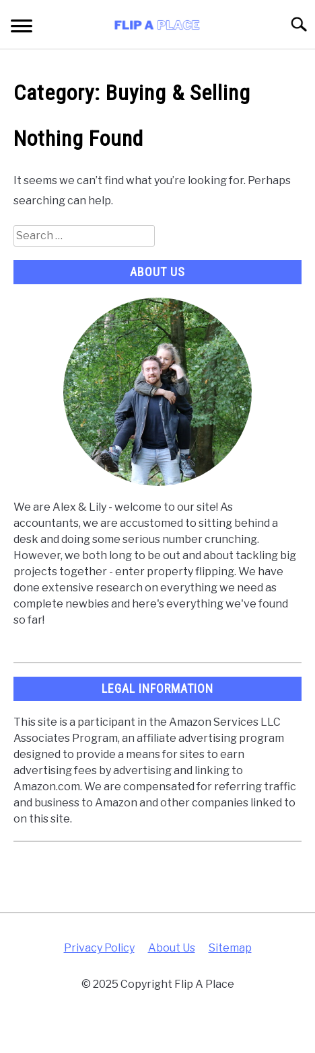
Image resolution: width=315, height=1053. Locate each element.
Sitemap (230, 947)
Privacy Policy (99, 947)
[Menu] (21, 28)
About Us (171, 947)
